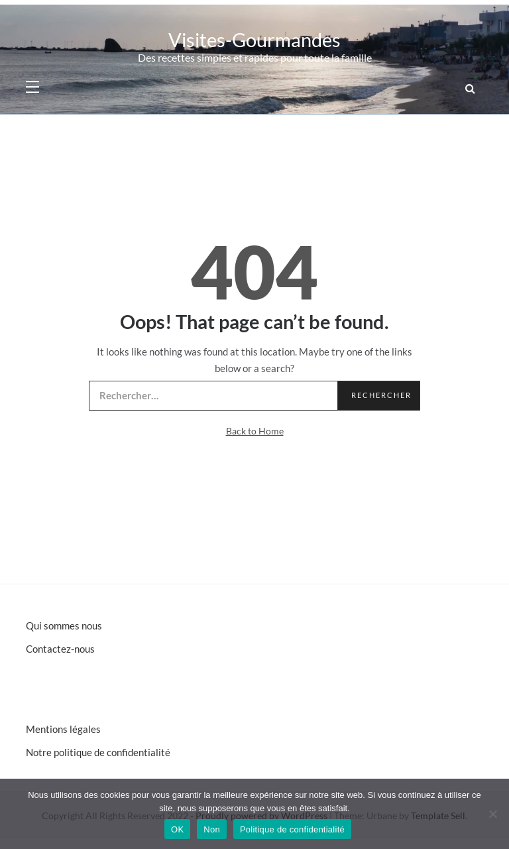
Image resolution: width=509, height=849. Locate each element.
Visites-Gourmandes (254, 39)
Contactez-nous (60, 649)
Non (211, 829)
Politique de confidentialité (292, 829)
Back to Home (255, 430)
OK (177, 829)
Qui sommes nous (64, 625)
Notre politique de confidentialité (98, 752)
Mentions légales (63, 729)
